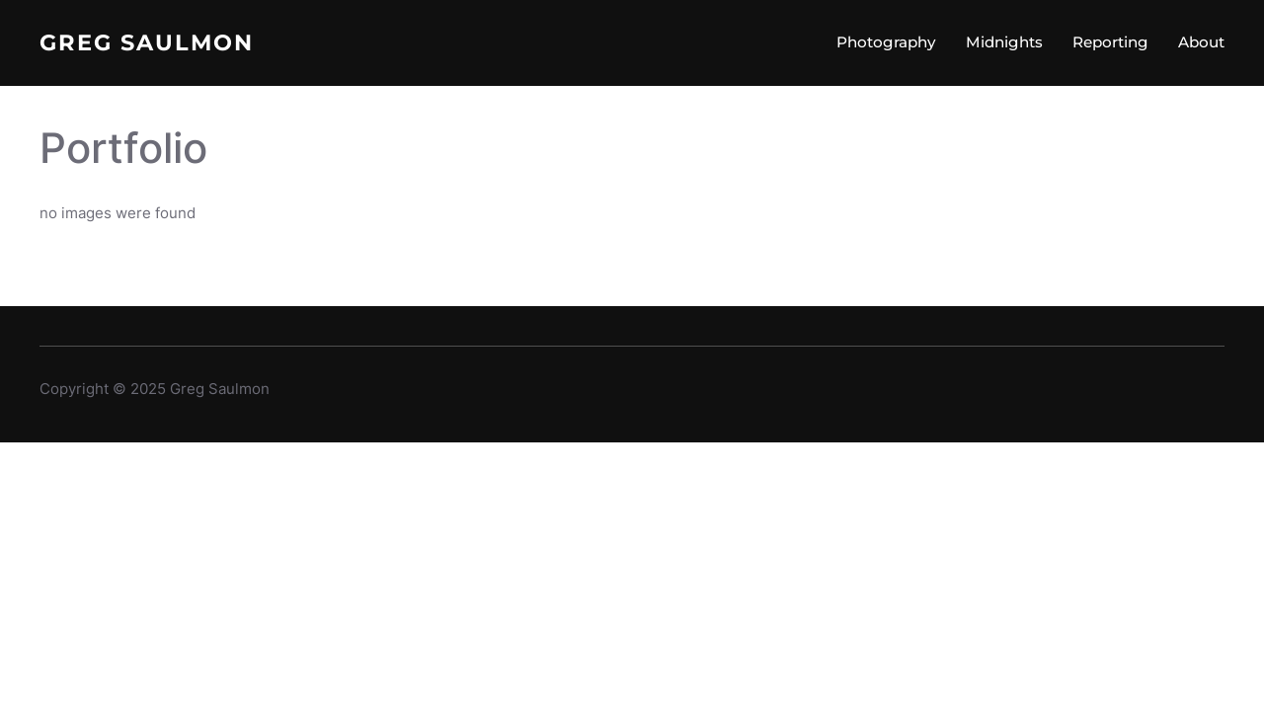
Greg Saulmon (147, 42)
